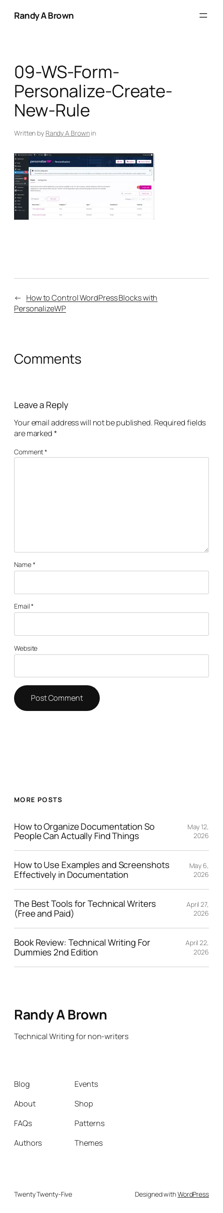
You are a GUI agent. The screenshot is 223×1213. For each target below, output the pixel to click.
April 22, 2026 (197, 947)
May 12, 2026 (198, 831)
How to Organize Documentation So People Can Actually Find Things (84, 831)
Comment (30, 451)
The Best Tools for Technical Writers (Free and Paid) (85, 909)
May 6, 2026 (199, 870)
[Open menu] (203, 15)
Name (24, 564)
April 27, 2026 (197, 909)
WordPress (193, 1194)
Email (24, 606)
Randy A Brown (44, 15)
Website (25, 648)
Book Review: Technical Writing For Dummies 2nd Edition (82, 947)
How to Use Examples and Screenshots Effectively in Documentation (92, 870)
